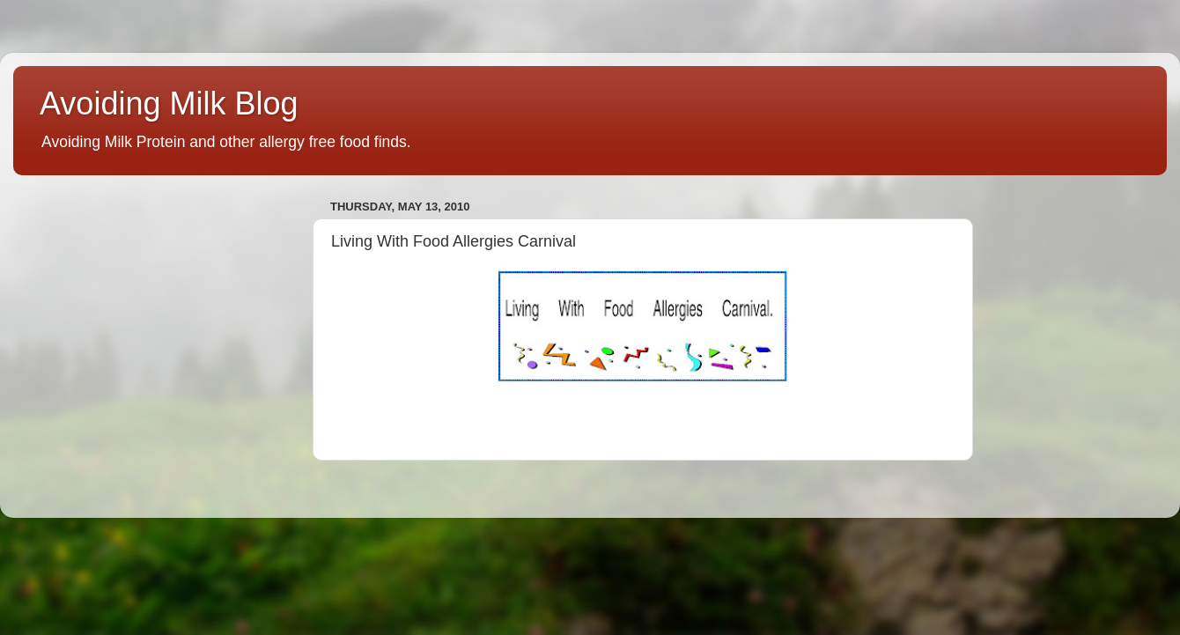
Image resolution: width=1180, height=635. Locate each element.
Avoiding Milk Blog (169, 103)
